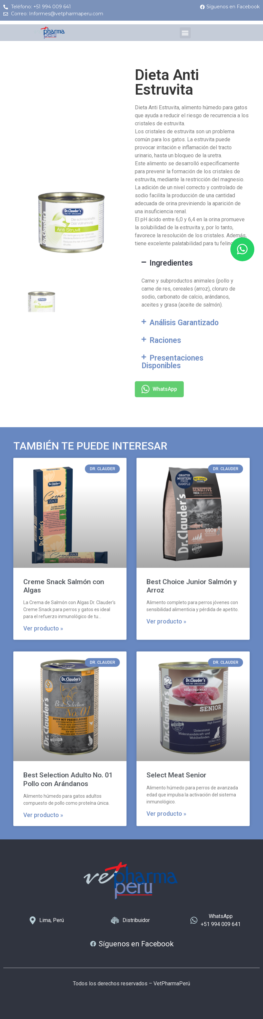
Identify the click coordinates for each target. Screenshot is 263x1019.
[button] (185, 32)
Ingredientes (171, 263)
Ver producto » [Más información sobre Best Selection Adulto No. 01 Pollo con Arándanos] (43, 815)
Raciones (165, 340)
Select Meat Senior (176, 775)
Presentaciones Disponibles (172, 362)
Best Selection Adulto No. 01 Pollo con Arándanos (68, 779)
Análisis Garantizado (184, 322)
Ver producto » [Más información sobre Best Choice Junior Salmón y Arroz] (166, 621)
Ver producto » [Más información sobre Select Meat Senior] (166, 813)
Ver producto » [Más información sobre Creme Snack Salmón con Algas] (43, 628)
